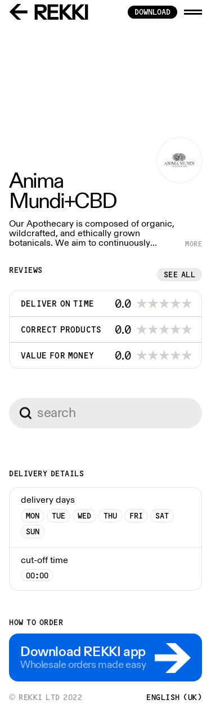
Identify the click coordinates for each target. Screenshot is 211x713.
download (152, 12)
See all (180, 274)
